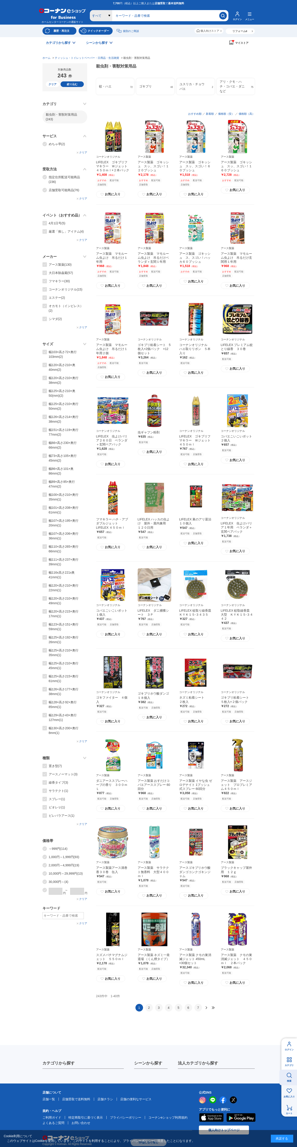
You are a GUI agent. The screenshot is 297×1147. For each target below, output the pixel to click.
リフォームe (239, 31)
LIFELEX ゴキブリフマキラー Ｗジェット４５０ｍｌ (195, 440)
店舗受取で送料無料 (76, 1099)
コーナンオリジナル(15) (65, 289)
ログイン (289, 1049)
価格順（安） (226, 113)
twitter (233, 1099)
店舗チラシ (105, 1099)
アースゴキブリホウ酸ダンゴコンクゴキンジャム (195, 872)
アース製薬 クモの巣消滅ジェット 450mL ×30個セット (195, 959)
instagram (202, 1099)
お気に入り (289, 1096)
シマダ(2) (55, 319)
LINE (212, 1099)
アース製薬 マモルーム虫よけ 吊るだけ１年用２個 (111, 349)
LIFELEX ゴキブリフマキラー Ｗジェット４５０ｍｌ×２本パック (112, 166)
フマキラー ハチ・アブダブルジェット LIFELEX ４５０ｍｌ (112, 523)
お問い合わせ (81, 1122)
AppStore (211, 1117)
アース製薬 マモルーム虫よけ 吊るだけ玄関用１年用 (236, 257)
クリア (52, 84)
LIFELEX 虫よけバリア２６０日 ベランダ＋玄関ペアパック (111, 440)
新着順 (210, 113)
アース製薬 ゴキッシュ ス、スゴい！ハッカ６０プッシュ (195, 257)
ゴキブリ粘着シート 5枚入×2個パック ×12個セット (154, 349)
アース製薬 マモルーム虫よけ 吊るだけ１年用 (111, 257)
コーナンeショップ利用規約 (168, 1117)
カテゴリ (289, 1065)
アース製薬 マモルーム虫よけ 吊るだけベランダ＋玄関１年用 (153, 257)
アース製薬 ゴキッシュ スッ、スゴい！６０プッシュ (195, 166)
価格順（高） (247, 113)
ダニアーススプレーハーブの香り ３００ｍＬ (111, 785)
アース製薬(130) (60, 264)
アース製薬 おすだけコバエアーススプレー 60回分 (154, 785)
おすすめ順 (195, 113)
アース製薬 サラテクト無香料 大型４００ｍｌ (153, 872)
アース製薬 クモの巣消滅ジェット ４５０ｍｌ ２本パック (236, 959)
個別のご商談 (131, 31)
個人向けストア (209, 30)
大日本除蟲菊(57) (61, 273)
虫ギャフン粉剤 (149, 432)
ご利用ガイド (51, 1117)
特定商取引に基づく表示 (85, 1117)
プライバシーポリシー (125, 1117)
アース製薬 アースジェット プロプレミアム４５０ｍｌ (236, 785)
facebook (223, 1099)
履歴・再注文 (61, 30)
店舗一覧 (48, 1099)
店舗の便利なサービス (136, 1099)
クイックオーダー (98, 30)
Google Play (241, 1117)
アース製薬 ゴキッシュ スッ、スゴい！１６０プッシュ (236, 166)
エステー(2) (57, 297)
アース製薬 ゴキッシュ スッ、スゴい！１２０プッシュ (153, 166)
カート (289, 1113)
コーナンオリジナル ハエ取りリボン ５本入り (195, 349)
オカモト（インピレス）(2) (66, 308)
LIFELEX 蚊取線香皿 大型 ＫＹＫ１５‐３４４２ (237, 614)
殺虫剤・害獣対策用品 (61, 117)
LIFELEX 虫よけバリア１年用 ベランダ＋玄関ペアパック (236, 527)
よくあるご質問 (53, 1122)
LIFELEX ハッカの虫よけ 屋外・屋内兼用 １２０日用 (154, 523)
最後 (213, 1007)
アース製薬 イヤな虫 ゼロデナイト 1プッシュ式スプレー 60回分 (195, 785)
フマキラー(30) (59, 281)
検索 (289, 1081)
